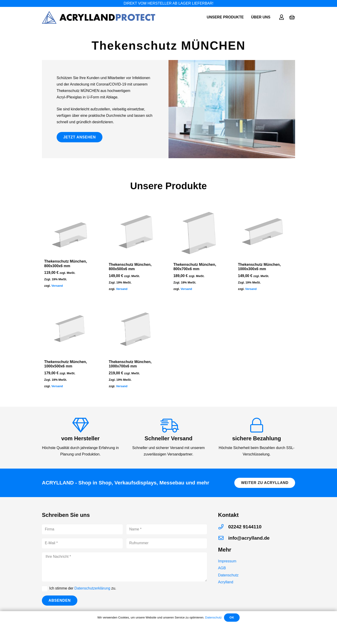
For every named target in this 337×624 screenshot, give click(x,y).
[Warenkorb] (292, 17)
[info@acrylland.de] (223, 538)
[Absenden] (59, 600)
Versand (57, 285)
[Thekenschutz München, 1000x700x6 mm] (136, 329)
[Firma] (82, 529)
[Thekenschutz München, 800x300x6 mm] (71, 231)
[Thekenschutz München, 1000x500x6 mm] (71, 329)
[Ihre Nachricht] (124, 566)
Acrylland (225, 582)
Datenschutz (228, 575)
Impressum (227, 561)
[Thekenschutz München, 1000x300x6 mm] (265, 232)
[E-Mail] (82, 543)
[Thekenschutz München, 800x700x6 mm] (200, 232)
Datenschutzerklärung (92, 588)
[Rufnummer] (166, 543)
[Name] (166, 529)
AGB (222, 568)
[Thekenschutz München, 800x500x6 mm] (136, 232)
